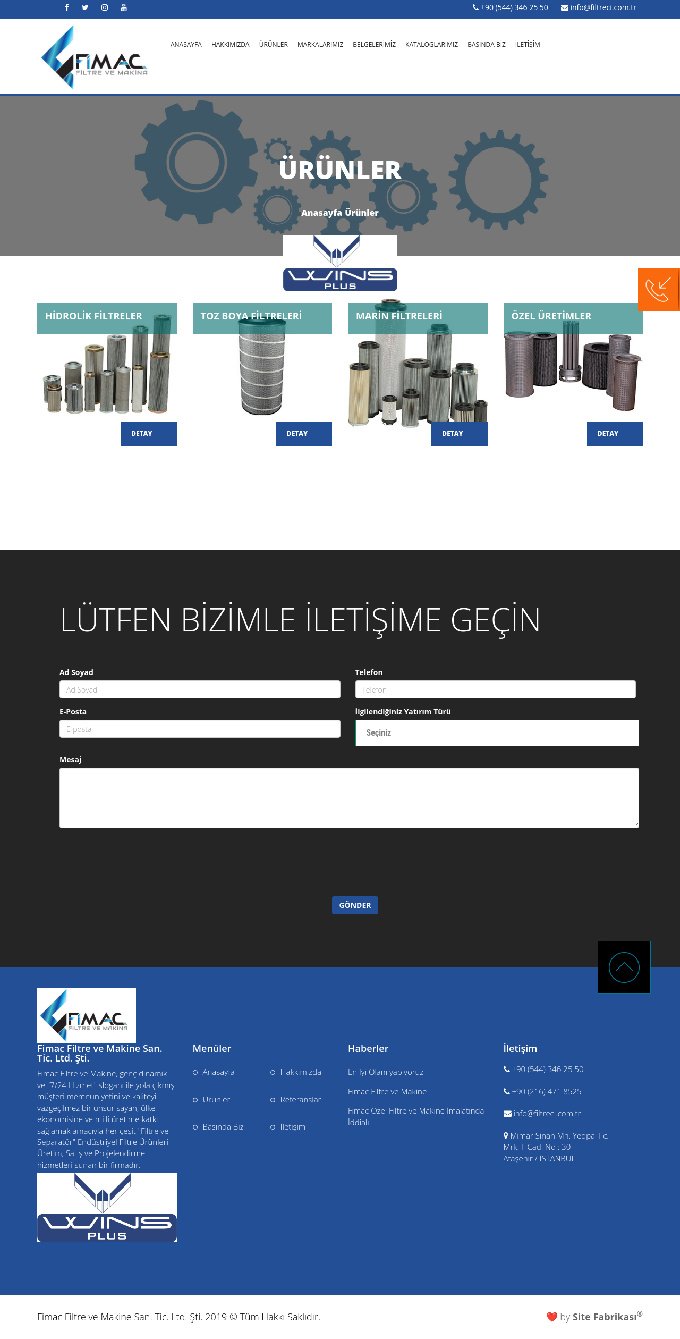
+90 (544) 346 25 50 (514, 7)
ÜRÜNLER (273, 43)
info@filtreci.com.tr (603, 7)
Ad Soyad (77, 672)
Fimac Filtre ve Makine (387, 1091)
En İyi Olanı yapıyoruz (385, 1071)
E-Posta (73, 711)
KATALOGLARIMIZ (431, 43)
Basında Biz (218, 1126)
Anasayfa (321, 212)
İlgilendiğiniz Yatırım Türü (403, 711)
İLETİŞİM (527, 43)
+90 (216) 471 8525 (546, 1091)
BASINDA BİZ (487, 43)
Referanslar (295, 1099)
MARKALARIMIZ (320, 43)
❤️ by (594, 1316)
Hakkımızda (295, 1071)
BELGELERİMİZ (374, 43)
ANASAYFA (186, 43)
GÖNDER (355, 905)
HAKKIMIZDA (230, 43)
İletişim (287, 1126)
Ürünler (362, 212)
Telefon (369, 672)
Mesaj (70, 759)
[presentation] (148, 875)
